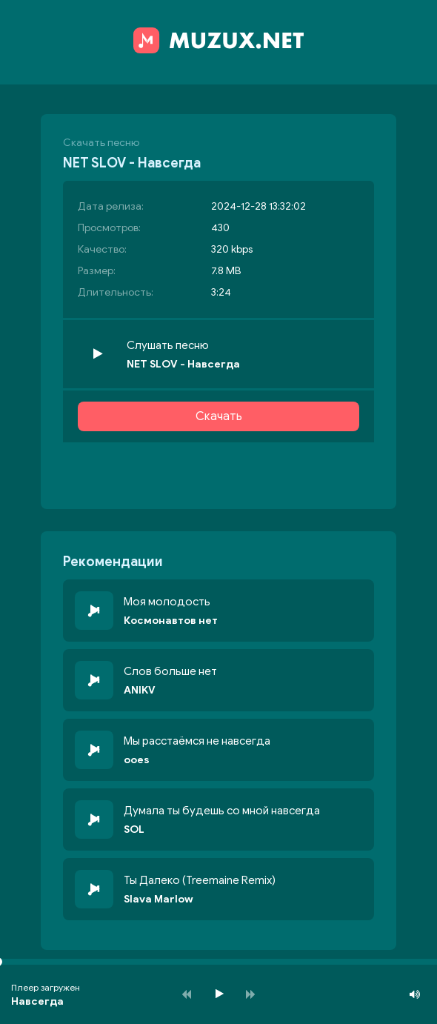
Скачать (219, 416)
